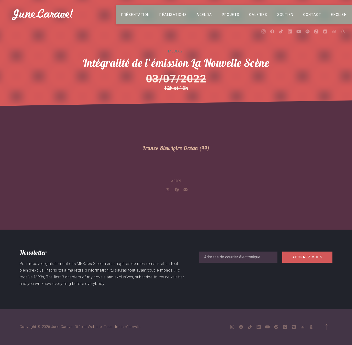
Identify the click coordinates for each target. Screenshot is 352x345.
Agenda (204, 15)
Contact (312, 15)
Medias (175, 51)
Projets (231, 15)
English (339, 15)
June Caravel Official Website (76, 327)
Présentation (135, 15)
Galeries (258, 15)
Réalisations (173, 15)
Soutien (285, 15)
